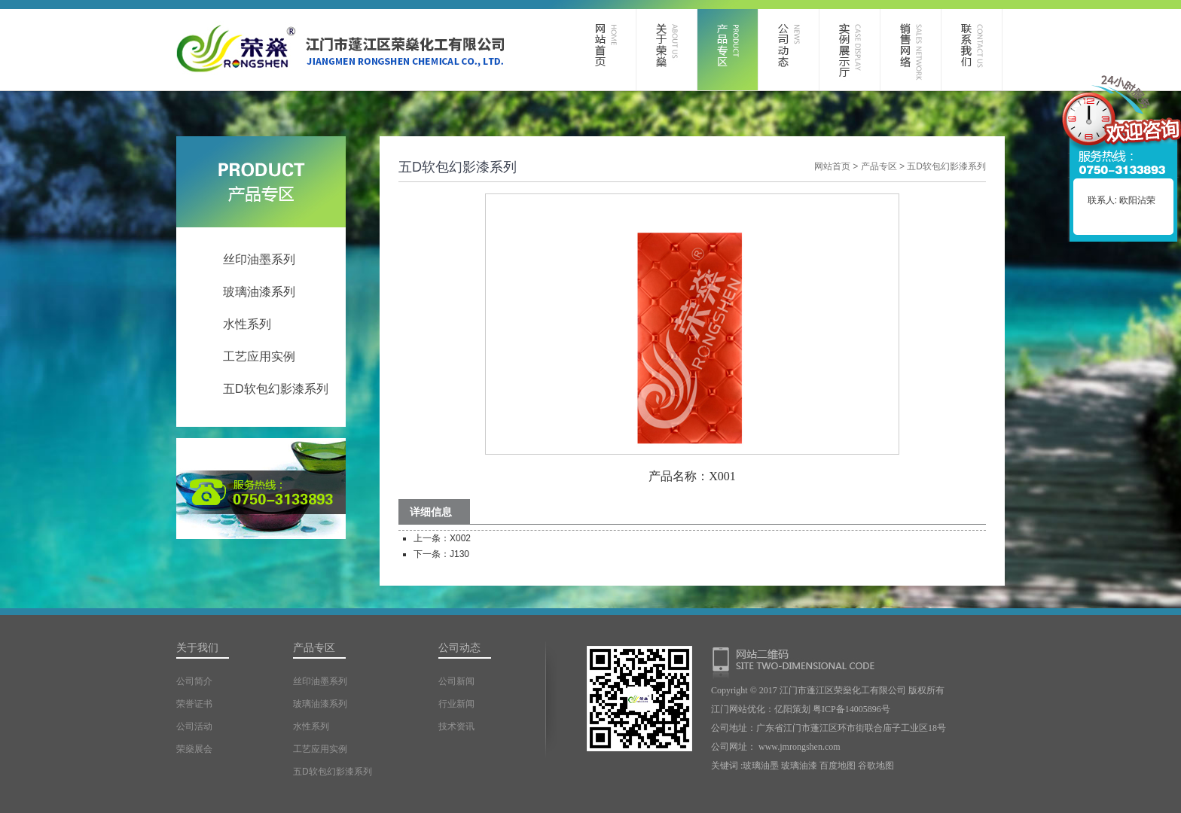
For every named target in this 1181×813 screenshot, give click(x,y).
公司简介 (194, 681)
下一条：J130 (441, 554)
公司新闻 (456, 681)
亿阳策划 (792, 709)
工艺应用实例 (259, 356)
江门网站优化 (738, 709)
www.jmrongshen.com (799, 746)
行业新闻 (456, 704)
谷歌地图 (876, 765)
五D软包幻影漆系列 (275, 388)
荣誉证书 (194, 704)
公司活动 (194, 726)
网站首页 (832, 166)
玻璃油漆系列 (259, 291)
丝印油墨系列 (259, 259)
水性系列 (247, 324)
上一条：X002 (442, 538)
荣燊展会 (194, 749)
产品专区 (879, 166)
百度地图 (837, 765)
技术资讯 (456, 726)
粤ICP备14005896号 (851, 709)
